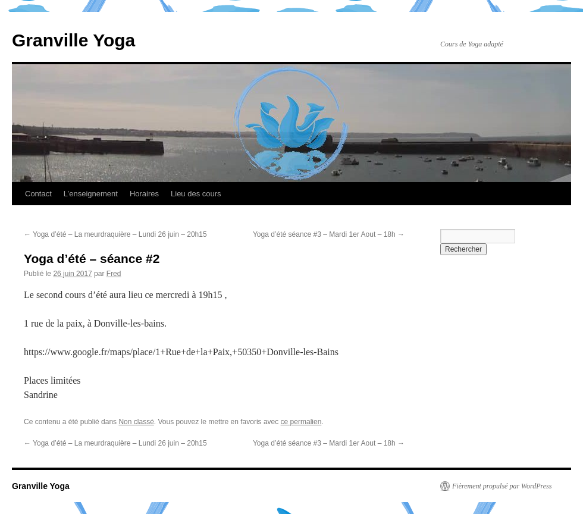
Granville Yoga (73, 40)
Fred (113, 273)
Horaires (144, 193)
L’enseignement (91, 193)
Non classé (135, 422)
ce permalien (301, 422)
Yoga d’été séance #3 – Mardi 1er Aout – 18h (329, 234)
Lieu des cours (196, 193)
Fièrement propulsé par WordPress (501, 486)
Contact (38, 193)
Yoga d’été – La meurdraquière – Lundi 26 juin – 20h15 (115, 234)
